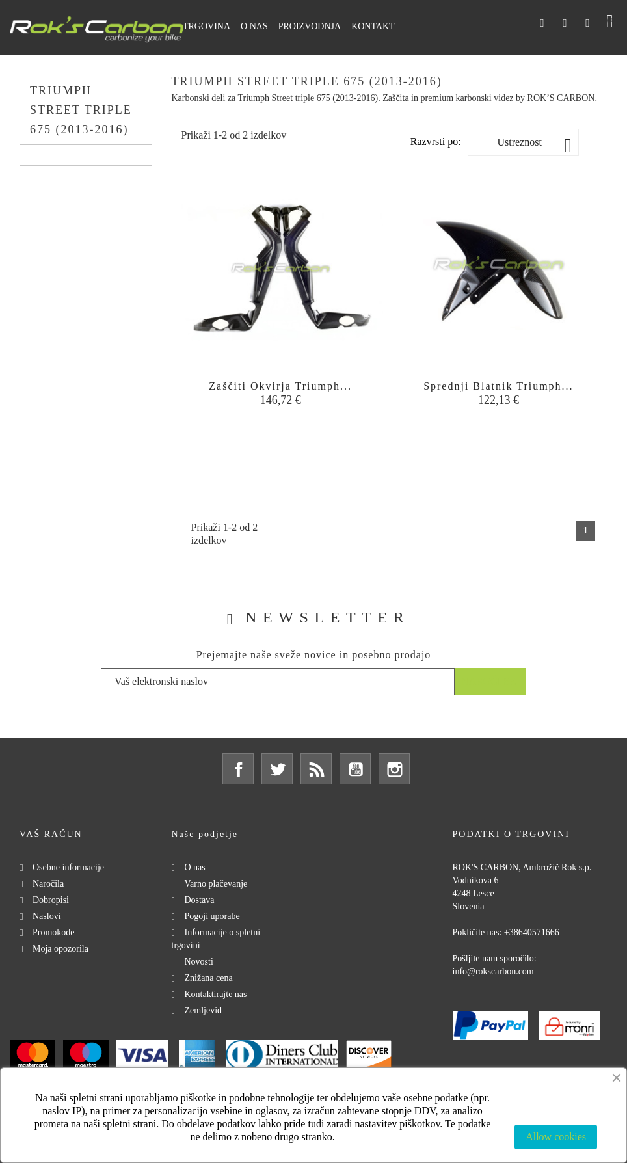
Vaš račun (51, 834)
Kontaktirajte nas (216, 994)
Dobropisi (51, 900)
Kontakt (373, 26)
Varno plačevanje (216, 884)
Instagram (394, 769)
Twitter (277, 769)
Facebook (238, 769)
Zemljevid (203, 1010)
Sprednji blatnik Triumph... (498, 386)
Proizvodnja (309, 26)
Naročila (48, 884)
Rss (316, 769)
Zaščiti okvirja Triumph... (280, 386)
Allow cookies (556, 1136)
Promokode (54, 932)
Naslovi (47, 916)
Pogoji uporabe (212, 916)
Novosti (199, 962)
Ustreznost (534, 145)
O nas (195, 867)
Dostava (200, 900)
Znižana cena (209, 978)
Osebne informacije (68, 867)
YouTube (355, 769)
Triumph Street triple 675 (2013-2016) (81, 110)
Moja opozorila (60, 949)
